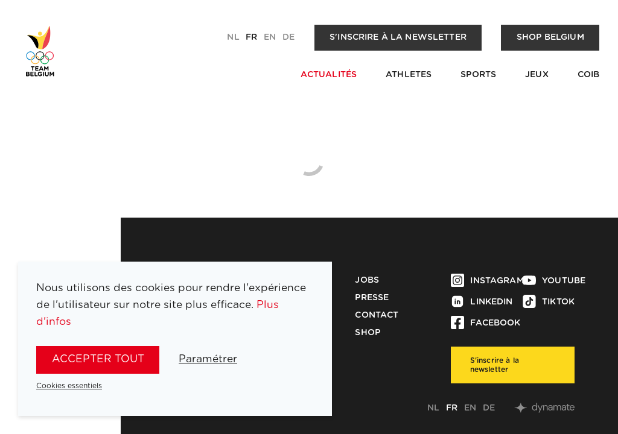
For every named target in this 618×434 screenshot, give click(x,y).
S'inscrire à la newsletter (398, 37)
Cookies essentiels (69, 385)
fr (251, 37)
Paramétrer (208, 359)
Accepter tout (98, 359)
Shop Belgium (550, 37)
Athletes (409, 75)
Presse (372, 298)
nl (233, 37)
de (288, 37)
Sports (478, 75)
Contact (376, 315)
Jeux (537, 75)
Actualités (329, 75)
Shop (367, 333)
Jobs (367, 280)
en (270, 37)
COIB (589, 75)
